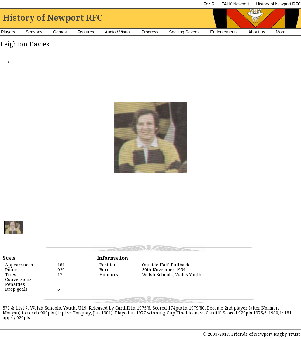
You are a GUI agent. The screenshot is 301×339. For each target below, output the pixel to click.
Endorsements (223, 31)
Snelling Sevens (184, 31)
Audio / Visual (118, 31)
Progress (149, 31)
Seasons (34, 31)
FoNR (209, 4)
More (280, 31)
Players (8, 31)
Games (60, 31)
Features (85, 31)
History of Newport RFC (278, 4)
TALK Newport (235, 4)
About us (256, 31)
